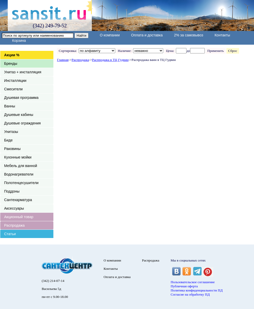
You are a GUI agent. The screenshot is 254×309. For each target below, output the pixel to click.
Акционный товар (18, 217)
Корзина (19, 40)
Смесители (13, 89)
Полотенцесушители (21, 183)
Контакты (222, 35)
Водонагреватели (18, 174)
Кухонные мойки (17, 157)
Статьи (10, 234)
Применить (215, 51)
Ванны (9, 106)
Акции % (11, 55)
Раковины (12, 149)
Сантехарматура (18, 200)
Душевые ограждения (22, 123)
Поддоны (11, 191)
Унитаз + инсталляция (22, 72)
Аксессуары (14, 208)
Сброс (232, 51)
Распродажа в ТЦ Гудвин (110, 60)
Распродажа (14, 225)
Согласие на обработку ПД (190, 294)
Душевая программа (21, 98)
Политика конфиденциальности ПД (197, 290)
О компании (110, 35)
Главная (63, 60)
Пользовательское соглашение (193, 282)
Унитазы (11, 132)
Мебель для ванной (20, 166)
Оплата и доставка (146, 35)
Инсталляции (15, 80)
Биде (8, 140)
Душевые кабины (18, 115)
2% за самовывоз (188, 35)
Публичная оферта (184, 286)
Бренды (10, 63)
